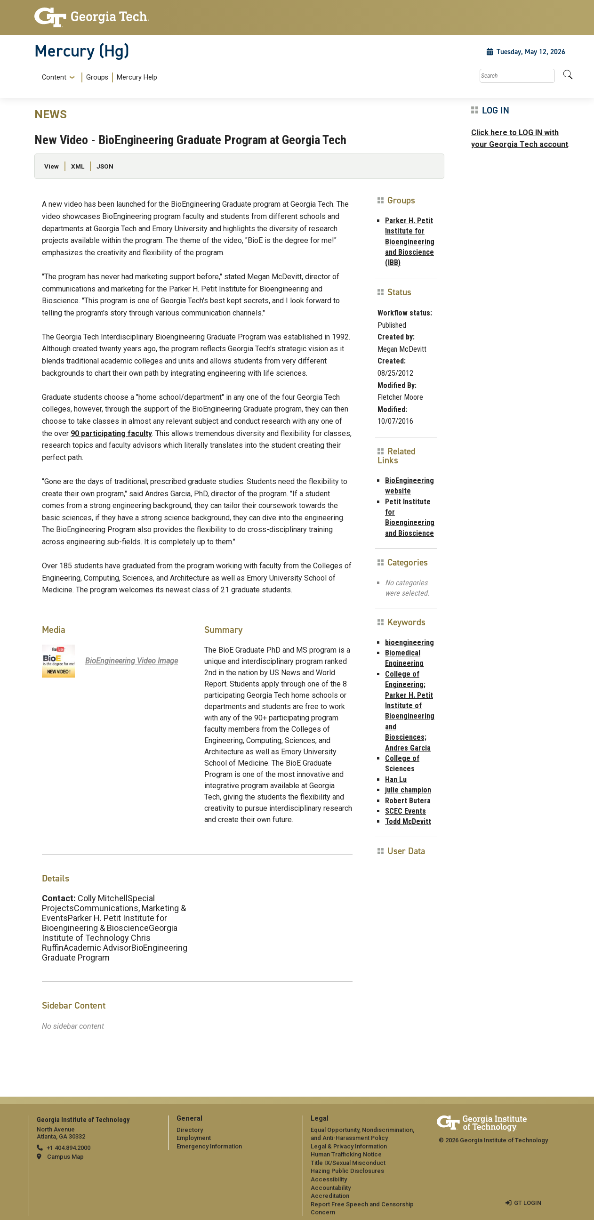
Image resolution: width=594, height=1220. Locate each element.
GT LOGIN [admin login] (527, 1202)
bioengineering (409, 642)
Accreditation (330, 1195)
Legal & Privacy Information (349, 1146)
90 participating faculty (111, 433)
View (51, 166)
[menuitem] (97, 77)
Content (54, 77)
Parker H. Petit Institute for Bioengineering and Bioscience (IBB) (409, 241)
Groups (97, 77)
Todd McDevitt (408, 821)
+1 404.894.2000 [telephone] (68, 1147)
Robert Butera (408, 800)
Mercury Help (137, 77)
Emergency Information (209, 1146)
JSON (104, 166)
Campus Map (65, 1156)
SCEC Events (405, 811)
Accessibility (329, 1179)
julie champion (408, 789)
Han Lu (396, 779)
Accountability (331, 1187)
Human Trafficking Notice (346, 1154)
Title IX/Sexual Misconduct (348, 1162)
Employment (194, 1137)
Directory (190, 1129)
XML (77, 166)
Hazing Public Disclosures (347, 1170)
